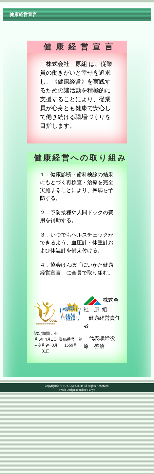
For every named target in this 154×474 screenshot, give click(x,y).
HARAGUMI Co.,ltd (72, 386)
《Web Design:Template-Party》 (77, 390)
